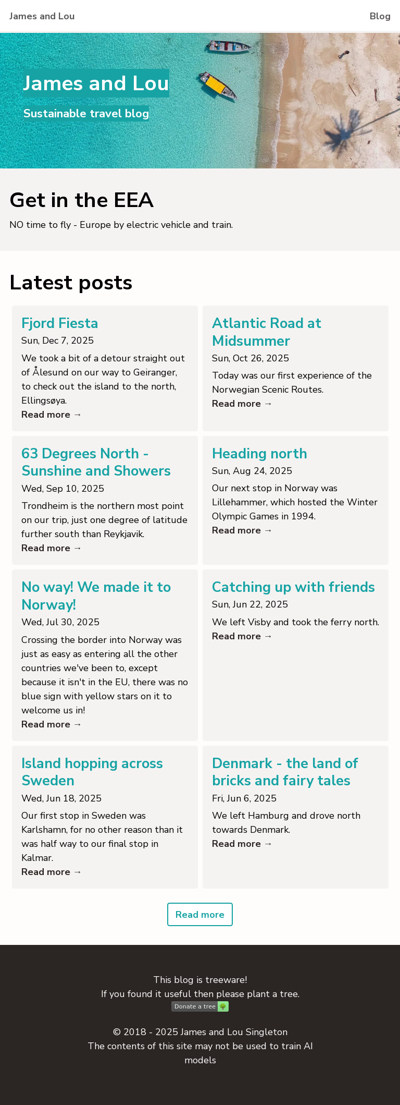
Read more (200, 914)
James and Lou (41, 16)
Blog (380, 16)
